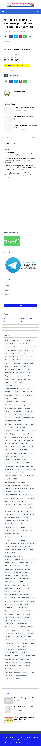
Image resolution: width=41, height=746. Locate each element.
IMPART (19, 463)
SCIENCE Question (10, 585)
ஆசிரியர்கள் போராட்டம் (12, 672)
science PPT (19, 582)
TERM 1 (23, 627)
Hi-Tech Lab (8, 453)
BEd (24, 369)
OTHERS (16, 511)
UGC (22, 656)
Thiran (18, 633)
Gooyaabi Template (30, 743)
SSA (27, 601)
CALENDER (8, 382)
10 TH (22, 344)
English (7, 437)
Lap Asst (14, 472)
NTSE (6, 508)
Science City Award (10, 579)
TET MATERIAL (9, 633)
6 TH (27, 356)
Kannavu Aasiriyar (29, 469)
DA (6, 418)
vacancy (7, 662)
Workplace (27, 665)
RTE (27, 562)
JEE (27, 466)
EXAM (32, 437)
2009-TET (14, 353)
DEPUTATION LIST (10, 421)
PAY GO (26, 517)
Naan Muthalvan (28, 495)
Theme (13, 743)
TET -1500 (26, 630)
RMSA (22, 562)
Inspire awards (9, 466)
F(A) (15, 440)
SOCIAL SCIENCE (10, 598)
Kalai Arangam (9, 469)
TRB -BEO (12, 646)
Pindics (7, 530)
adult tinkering (17, 363)
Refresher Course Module (18, 550)
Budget (19, 379)
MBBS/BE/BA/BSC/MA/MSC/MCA (15, 482)
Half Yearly (13, 450)
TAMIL (28, 614)
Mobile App (8, 492)
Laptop (22, 472)
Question (21, 543)
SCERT (20, 566)
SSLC (11, 604)
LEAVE (21, 476)
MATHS (15, 479)
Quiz (21, 546)
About (11, 737)
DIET (19, 421)
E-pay (6, 427)
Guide (31, 447)
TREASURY (23, 653)
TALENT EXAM (19, 614)
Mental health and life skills (13, 485)
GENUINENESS (9, 443)
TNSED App (8, 640)
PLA (13, 530)
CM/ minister (30, 395)
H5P (6, 450)
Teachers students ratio (12, 627)
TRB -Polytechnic (10, 649)
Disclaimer (24, 322)
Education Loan (20, 427)
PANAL (29, 511)
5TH (22, 356)
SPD (34, 598)
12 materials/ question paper (13, 350)
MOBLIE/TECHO (18, 492)
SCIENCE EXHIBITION (25, 579)
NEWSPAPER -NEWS (16, 501)
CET (32, 389)
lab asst (7, 472)
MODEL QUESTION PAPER (12, 495)
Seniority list (8, 588)
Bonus (22, 372)
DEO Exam (17, 418)
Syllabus (31, 611)
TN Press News (9, 636)
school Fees (8, 572)
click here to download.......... (16, 65)
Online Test (8, 511)
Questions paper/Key (11, 546)
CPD (10, 414)
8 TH (18, 360)
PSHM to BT (8, 540)
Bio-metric (8, 372)
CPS (15, 414)
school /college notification (22, 569)
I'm (22, 456)
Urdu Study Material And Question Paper (17, 659)
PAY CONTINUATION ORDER (13, 517)
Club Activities (9, 395)
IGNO (24, 459)
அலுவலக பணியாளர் (21, 669)
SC (15, 566)
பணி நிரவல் (8, 675)
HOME (31, 453)
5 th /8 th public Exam (11, 356)
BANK (18, 369)
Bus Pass (27, 379)
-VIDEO (7, 340)
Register (31, 550)
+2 (18, 340)
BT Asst (12, 379)
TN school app (20, 636)
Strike (26, 604)
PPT (18, 530)
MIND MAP (8, 488)
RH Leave (15, 562)
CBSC (15, 382)
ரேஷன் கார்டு (9, 678)
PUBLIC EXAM (24, 540)
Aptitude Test (18, 366)
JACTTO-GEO (20, 466)
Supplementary (22, 607)
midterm (26, 485)
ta (5, 614)
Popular (7, 693)
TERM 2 (30, 627)
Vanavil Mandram (10, 665)
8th (24, 360)
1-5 (16, 344)
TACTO (11, 614)
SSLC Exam (18, 604)
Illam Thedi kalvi (10, 463)
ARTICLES (27, 366)
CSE (25, 414)
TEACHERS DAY (9, 624)
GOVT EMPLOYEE (10, 447)
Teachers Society (22, 624)
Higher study (18, 453)
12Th (31, 350)
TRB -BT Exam (22, 646)
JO (32, 466)
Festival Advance (29, 440)
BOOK (28, 372)
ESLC (26, 437)
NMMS (20, 504)
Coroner (27, 408)
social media (24, 595)
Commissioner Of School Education (15, 401)
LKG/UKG (7, 479)
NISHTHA (8, 504)
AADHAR (7, 363)
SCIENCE (24, 575)
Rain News (28, 546)
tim (23, 633)
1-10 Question (9, 344)
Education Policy (10, 430)
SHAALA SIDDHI (19, 588)
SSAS (32, 601)
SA (11, 566)
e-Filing (32, 424)
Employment (14, 434)
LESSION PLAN (10, 31)
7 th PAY (7, 360)
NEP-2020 (31, 498)
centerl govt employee (11, 385)
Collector (7, 398)
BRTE (6, 379)
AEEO (32, 363)
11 (27, 344)
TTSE (16, 656)
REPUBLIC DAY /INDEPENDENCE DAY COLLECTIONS (16, 560)
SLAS (28, 588)
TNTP (25, 640)
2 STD (6, 353)
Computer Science (10, 408)
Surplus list (23, 611)
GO (17, 443)
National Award (14, 498)
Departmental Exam (29, 418)
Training (24, 643)
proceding (8, 533)
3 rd (20, 353)
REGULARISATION (10, 553)
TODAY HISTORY (10, 643)
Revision (7, 562)
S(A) (6, 566)
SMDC (21, 591)
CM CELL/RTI (20, 395)
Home (5, 737)
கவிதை (24, 672)
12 (35, 347)
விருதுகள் (18, 678)
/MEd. (13, 340)
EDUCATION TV (21, 430)
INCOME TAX (28, 463)
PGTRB (23, 527)
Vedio (19, 665)
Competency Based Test (12, 405)
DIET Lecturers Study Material (13, 424)
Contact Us (7, 322)
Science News (9, 582)
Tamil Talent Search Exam (12, 620)
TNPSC (30, 636)
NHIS (26, 501)
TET (19, 630)
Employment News (26, 434)
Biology (15, 372)
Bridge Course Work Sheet (23, 376)
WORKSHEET (9, 669)
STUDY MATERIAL (10, 607)
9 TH (28, 360)
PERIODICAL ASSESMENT (20, 521)
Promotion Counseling (11, 537)
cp (5, 414)
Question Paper (30, 543)
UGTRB (28, 656)
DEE (10, 418)
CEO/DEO (26, 389)
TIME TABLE (30, 633)
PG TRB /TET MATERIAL (12, 527)
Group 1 (25, 447)
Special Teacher (19, 601)
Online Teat (29, 508)
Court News (29, 411)
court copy (8, 411)
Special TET (8, 601)
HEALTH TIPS (23, 450)
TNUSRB (32, 640)
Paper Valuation (10, 514)
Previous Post (7, 137)
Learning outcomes (10, 476)
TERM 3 (7, 630)
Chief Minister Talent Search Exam (25, 392)
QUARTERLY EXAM (10, 543)
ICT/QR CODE (9, 459)
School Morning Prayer (21, 572)
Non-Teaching (28, 504)
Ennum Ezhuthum (17, 437)
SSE (6, 604)
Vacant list (27, 662)
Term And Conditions (27, 318)
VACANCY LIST (16, 662)
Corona (20, 408)
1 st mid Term (29, 340)
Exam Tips (8, 440)
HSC (6, 456)
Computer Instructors (28, 405)
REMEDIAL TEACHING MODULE (14, 556)
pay (18, 514)
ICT (27, 456)
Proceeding (16, 533)
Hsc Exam (13, 456)
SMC (15, 591)
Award (7, 369)
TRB (6, 646)
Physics (30, 527)
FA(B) (20, 440)
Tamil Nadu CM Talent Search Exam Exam (17, 617)
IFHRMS (17, 459)
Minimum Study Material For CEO (24, 488)
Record (7, 550)
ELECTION (32, 430)
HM (25, 453)
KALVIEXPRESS (18, 91)
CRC (20, 414)
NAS (6, 498)
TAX (24, 620)
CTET (30, 414)
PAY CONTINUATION (28, 514)
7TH (13, 360)
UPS (33, 656)
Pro (31, 530)
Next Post (35, 137)
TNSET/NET (17, 640)
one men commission (17, 508)
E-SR (12, 427)
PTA (16, 540)
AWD (12, 369)
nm (14, 504)
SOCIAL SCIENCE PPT (11, 595)
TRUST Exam (9, 656)
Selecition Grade (23, 585)
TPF (18, 643)
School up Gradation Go (12, 575)
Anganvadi (8, 366)
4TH (25, 353)
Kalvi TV (18, 469)
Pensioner (8, 521)
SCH (26, 566)
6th (32, 356)
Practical (24, 530)
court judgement (18, 411)
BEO (29, 369)
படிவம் (31, 672)
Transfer (31, 643)
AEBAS (26, 363)
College (15, 398)
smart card (8, 591)
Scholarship (8, 569)
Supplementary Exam (11, 611)
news (6, 501)
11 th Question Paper (11, 347)
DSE (26, 424)
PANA (23, 511)
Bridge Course (9, 376)
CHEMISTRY (8, 392)
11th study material (25, 347)
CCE (21, 382)
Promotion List (25, 537)
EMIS (6, 434)
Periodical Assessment (11, 524)
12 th (26, 350)
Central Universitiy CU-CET (12, 389)
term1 (13, 630)
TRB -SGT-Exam (21, 649)
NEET (23, 498)
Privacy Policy (8, 318)
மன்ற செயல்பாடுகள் (21, 675)
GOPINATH (24, 443)
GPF (19, 447)
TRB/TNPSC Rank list (11, 653)
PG (22, 524)
